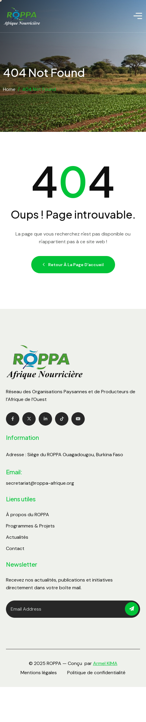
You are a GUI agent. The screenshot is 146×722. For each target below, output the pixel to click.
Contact (15, 548)
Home (9, 89)
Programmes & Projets (30, 526)
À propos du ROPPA (27, 514)
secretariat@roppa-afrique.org (40, 483)
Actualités (17, 537)
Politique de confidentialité (96, 672)
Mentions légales (39, 672)
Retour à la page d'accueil (73, 264)
